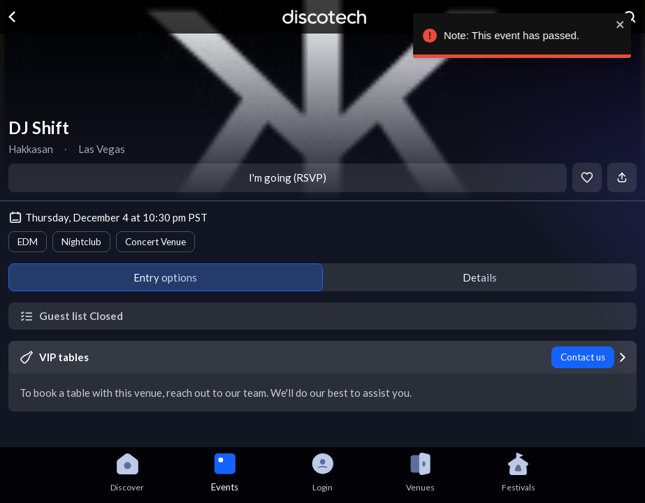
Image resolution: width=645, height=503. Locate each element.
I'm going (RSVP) (287, 177)
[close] (624, 24)
